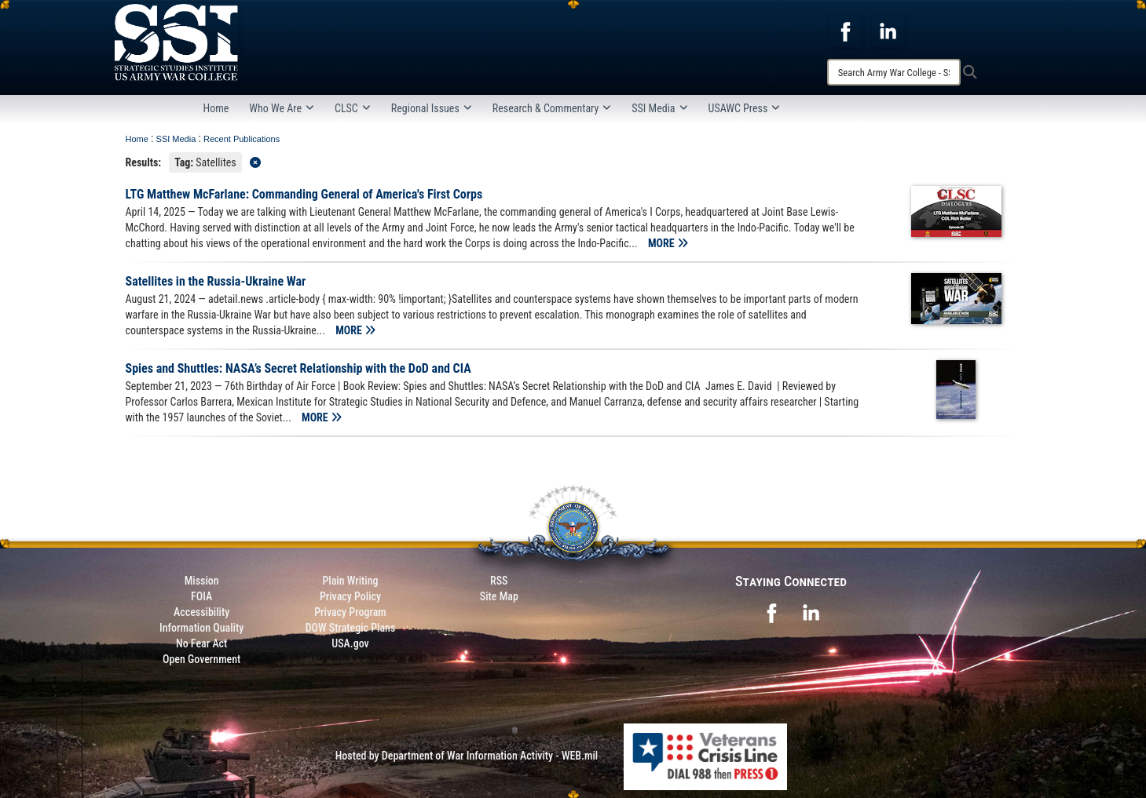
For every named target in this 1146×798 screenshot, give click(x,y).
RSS (498, 580)
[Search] (894, 72)
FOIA (201, 596)
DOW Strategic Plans (351, 627)
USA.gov (350, 643)
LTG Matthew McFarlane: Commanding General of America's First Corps (304, 194)
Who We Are (281, 108)
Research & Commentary (552, 108)
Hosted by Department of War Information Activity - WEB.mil (467, 755)
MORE (668, 243)
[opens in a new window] (845, 30)
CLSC (353, 108)
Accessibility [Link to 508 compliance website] (201, 612)
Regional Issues (431, 108)
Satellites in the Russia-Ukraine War (217, 281)
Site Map (499, 596)
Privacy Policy (350, 596)
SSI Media (659, 108)
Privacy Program (350, 612)
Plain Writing (350, 580)
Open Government (201, 659)
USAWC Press (744, 108)
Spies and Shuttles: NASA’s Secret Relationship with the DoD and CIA (298, 368)
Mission (202, 580)
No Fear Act (201, 643)
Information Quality (201, 627)
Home (216, 108)
